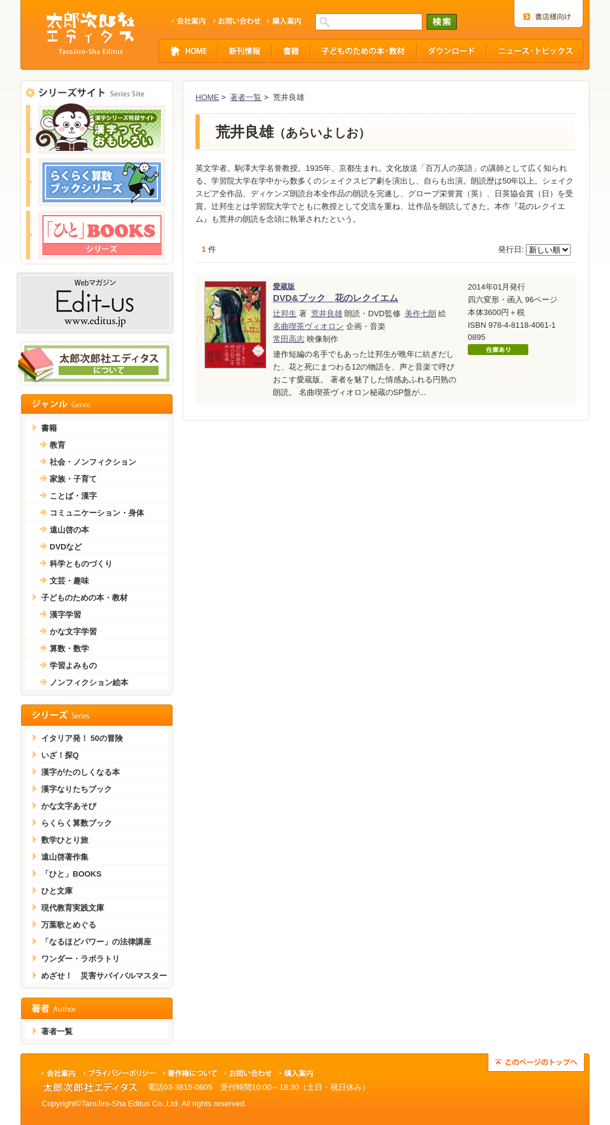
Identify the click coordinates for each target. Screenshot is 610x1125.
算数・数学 (69, 648)
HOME (207, 97)
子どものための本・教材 (84, 597)
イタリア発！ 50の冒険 (82, 738)
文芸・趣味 (69, 580)
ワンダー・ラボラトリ (80, 958)
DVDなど (66, 546)
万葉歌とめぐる (68, 924)
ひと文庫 (57, 890)
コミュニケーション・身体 (97, 512)
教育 (57, 445)
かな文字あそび (68, 806)
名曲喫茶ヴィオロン (308, 326)
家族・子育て (73, 478)
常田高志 (288, 338)
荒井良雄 (327, 313)
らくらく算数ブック (76, 823)
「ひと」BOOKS (71, 873)
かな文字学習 (73, 631)
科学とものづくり (81, 563)
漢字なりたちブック (76, 789)
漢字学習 (65, 614)
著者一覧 (245, 97)
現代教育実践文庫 (72, 907)
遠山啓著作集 (64, 856)
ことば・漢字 (73, 495)
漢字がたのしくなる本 (80, 772)
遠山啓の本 (69, 529)
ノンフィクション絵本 (89, 682)
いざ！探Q (60, 755)
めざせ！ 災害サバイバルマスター (104, 975)
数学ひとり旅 (64, 840)
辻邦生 (285, 313)
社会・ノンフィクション (93, 461)
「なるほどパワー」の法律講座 (96, 941)
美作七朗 (420, 313)
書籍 (49, 428)
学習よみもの (73, 665)
